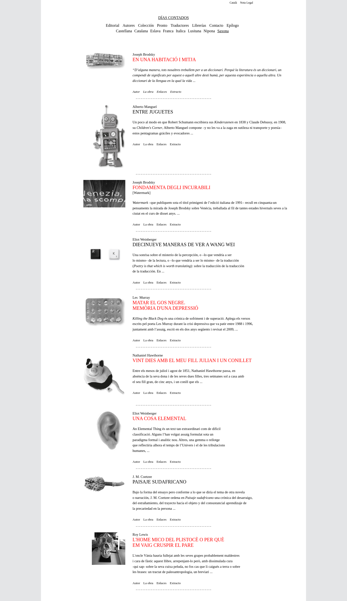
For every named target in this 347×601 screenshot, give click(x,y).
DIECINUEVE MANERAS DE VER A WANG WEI (184, 244)
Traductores (180, 25)
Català (233, 2)
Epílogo (233, 25)
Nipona (209, 31)
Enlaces (162, 91)
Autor (136, 91)
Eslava (155, 31)
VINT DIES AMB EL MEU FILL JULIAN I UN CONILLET (192, 360)
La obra (148, 91)
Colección (146, 25)
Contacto (216, 25)
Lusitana (194, 31)
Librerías (199, 25)
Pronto (162, 25)
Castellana (124, 31)
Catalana (141, 31)
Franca (168, 31)
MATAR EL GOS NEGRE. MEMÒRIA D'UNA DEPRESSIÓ (165, 305)
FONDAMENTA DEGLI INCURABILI (171, 187)
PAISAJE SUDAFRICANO (159, 481)
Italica (181, 31)
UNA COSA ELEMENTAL (159, 418)
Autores (129, 25)
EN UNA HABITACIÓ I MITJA (164, 59)
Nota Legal (246, 2)
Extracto (175, 91)
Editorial (112, 25)
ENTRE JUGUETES (153, 111)
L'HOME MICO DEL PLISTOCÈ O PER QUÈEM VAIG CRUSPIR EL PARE (178, 542)
